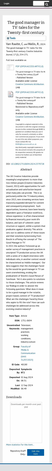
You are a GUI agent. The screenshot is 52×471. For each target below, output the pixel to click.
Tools (11, 38)
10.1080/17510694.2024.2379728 (27, 163)
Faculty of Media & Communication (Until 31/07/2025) (28, 353)
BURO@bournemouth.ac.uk (26, 144)
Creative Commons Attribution (30, 84)
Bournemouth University (6, 10)
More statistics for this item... (20, 444)
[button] (35, 452)
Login (6, 3)
